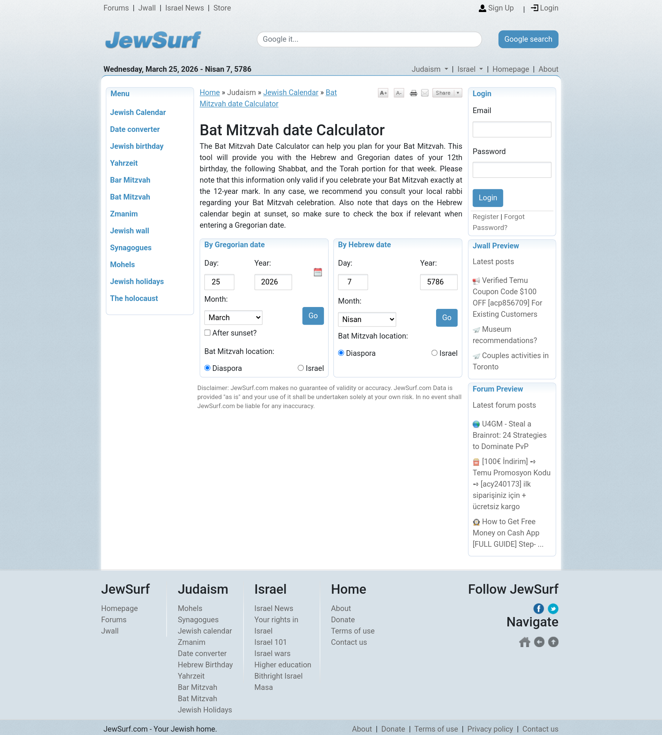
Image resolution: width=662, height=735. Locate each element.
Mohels (190, 608)
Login (482, 93)
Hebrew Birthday (205, 664)
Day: (212, 263)
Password (489, 151)
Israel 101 (270, 642)
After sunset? (234, 332)
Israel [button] (467, 69)
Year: (262, 263)
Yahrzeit (191, 676)
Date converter (202, 653)
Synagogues (198, 619)
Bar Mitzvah (197, 687)
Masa (263, 687)
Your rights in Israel (276, 625)
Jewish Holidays (205, 709)
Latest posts (493, 261)
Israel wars (272, 653)
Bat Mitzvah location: (239, 351)
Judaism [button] (427, 69)
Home (210, 92)
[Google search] (369, 40)
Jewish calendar (205, 630)
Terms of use (353, 630)
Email (482, 110)
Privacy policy (490, 728)
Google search (528, 39)
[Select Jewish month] (367, 319)
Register (486, 217)
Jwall (147, 8)
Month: (216, 299)
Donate (343, 619)
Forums (116, 8)
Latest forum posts (504, 405)
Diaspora (227, 368)
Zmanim (192, 642)
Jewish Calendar (290, 92)
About (548, 69)
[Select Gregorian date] (234, 317)
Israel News (184, 8)
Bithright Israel (278, 676)
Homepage (510, 69)
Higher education (282, 664)
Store (222, 8)
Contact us (349, 642)
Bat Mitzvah (197, 698)
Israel (315, 368)
